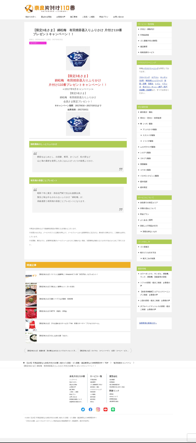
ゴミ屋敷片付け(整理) (148, 46)
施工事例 (73, 22)
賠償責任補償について (76, 404)
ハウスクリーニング (150, 73)
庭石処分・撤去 (146, 117)
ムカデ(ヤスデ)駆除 (147, 152)
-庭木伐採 (92, 401)
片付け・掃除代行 (147, 34)
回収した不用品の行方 (149, 231)
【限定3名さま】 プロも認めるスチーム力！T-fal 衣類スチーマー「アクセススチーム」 (69, 328)
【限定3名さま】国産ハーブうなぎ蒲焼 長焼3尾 (56, 304)
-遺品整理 (92, 387)
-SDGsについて (113, 401)
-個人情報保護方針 (114, 389)
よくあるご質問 (146, 225)
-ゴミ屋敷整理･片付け (96, 389)
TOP (67, 368)
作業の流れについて (148, 213)
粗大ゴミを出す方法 (148, 257)
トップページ (73, 384)
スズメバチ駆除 (149, 140)
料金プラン (104, 22)
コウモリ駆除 (145, 175)
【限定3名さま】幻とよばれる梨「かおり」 (54, 340)
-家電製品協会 (113, 404)
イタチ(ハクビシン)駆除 (149, 181)
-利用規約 (112, 387)
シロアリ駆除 (145, 158)
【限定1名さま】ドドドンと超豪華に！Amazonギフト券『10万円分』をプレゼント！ (68, 279)
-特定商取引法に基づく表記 (117, 392)
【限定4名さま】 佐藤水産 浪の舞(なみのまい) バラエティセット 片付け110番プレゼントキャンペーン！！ (52, 355)
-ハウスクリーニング (96, 394)
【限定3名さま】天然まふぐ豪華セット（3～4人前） (57, 291)
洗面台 (150, 89)
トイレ (157, 89)
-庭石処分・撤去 (94, 392)
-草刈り (92, 406)
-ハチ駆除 (92, 399)
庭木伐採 (143, 186)
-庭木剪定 (92, 404)
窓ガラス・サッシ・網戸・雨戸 (155, 92)
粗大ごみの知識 (149, 263)
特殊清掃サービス (147, 57)
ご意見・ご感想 (88, 22)
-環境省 (111, 399)
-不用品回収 (93, 384)
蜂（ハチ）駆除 (146, 129)
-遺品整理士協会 (113, 406)
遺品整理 (143, 51)
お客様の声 (60, 22)
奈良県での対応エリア (149, 207)
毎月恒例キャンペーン (37, 48)
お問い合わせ (118, 22)
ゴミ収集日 (144, 252)
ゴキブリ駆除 (145, 163)
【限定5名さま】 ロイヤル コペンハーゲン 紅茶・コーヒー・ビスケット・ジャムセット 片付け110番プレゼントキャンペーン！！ (105, 355)
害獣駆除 (143, 169)
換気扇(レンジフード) (154, 85)
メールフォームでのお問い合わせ (148, 14)
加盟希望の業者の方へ (148, 328)
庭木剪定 (143, 192)
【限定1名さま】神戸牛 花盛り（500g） (53, 316)
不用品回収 (144, 40)
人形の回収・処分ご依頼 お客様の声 (155, 305)
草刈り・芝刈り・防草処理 (150, 123)
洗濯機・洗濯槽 (145, 95)
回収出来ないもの (150, 236)
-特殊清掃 (92, 396)
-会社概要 (112, 384)
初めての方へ (31, 22)
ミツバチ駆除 (148, 146)
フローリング (144, 82)
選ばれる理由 (46, 22)
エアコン (155, 82)
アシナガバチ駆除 (150, 134)
